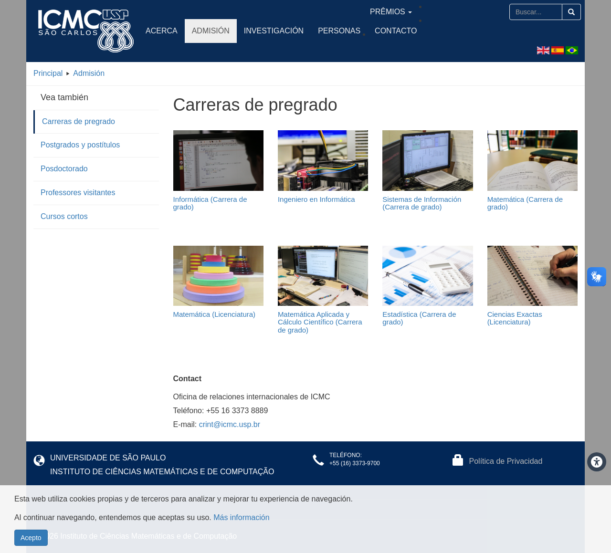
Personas (339, 31)
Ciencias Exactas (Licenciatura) (514, 318)
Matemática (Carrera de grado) (525, 203)
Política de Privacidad (506, 461)
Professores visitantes (78, 192)
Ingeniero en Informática (316, 199)
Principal (48, 73)
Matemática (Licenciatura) (214, 314)
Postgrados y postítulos (80, 145)
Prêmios (481, 12)
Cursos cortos (64, 216)
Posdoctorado (64, 169)
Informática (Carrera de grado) (210, 203)
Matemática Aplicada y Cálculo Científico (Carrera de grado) (320, 322)
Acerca (162, 31)
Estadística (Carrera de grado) (419, 318)
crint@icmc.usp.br (229, 424)
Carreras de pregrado (78, 121)
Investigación (274, 31)
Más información (241, 517)
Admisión (211, 31)
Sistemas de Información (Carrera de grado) (421, 203)
